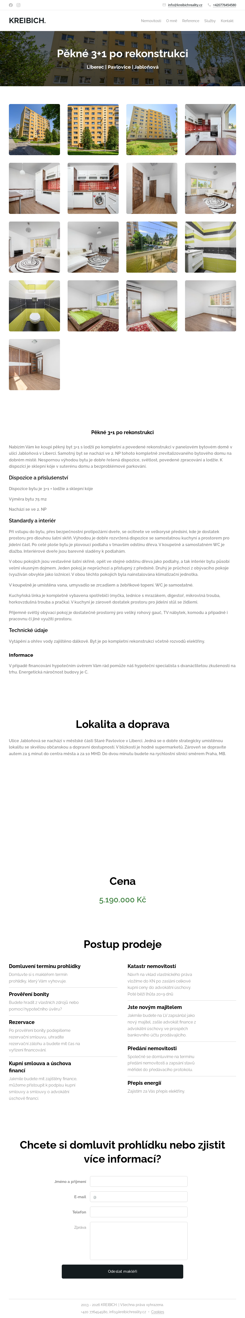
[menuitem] (195, 20)
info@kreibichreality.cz (185, 5)
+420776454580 (224, 5)
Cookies (157, 1312)
